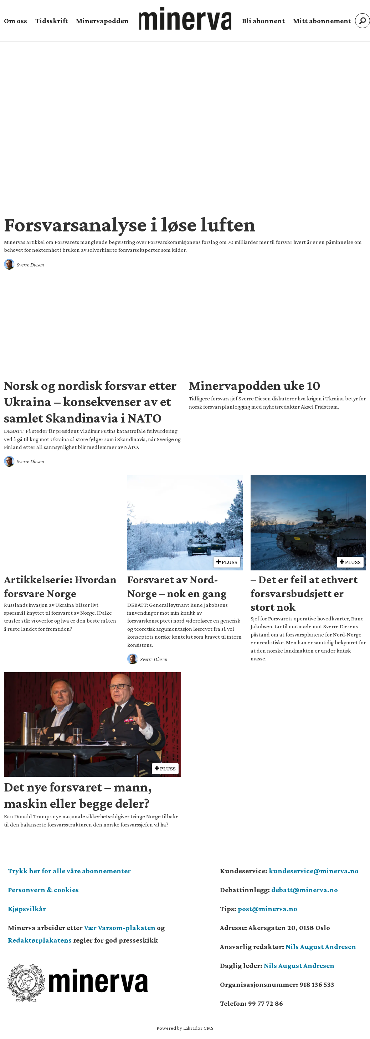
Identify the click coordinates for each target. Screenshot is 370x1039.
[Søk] (362, 21)
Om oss (15, 21)
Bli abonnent (263, 21)
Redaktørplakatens (40, 940)
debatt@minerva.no (304, 890)
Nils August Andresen (321, 946)
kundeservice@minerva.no (314, 871)
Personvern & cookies (43, 890)
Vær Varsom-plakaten (119, 927)
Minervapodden (102, 21)
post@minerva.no (267, 909)
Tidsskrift (51, 21)
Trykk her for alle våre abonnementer (69, 871)
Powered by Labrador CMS (185, 1028)
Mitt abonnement (322, 21)
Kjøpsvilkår (27, 909)
